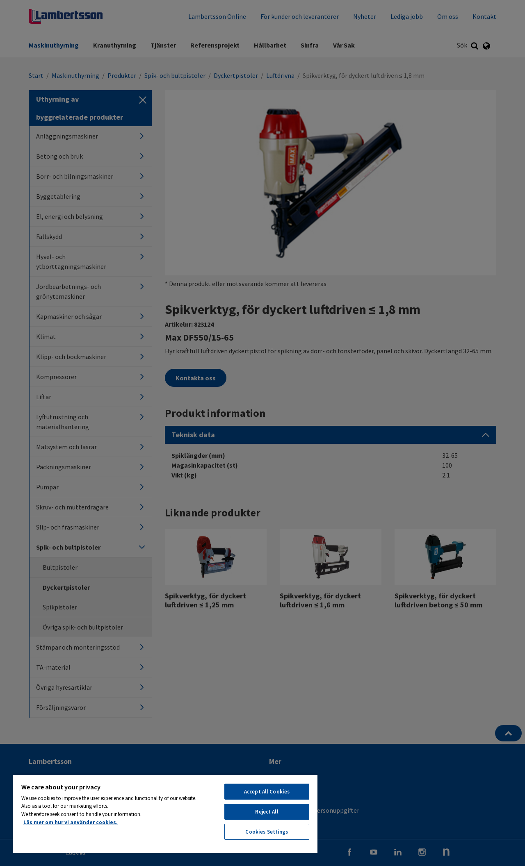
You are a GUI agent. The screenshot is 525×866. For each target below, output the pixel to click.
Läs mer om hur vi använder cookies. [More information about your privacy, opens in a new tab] (70, 822)
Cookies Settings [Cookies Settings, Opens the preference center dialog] (266, 831)
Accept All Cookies (267, 791)
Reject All (266, 811)
